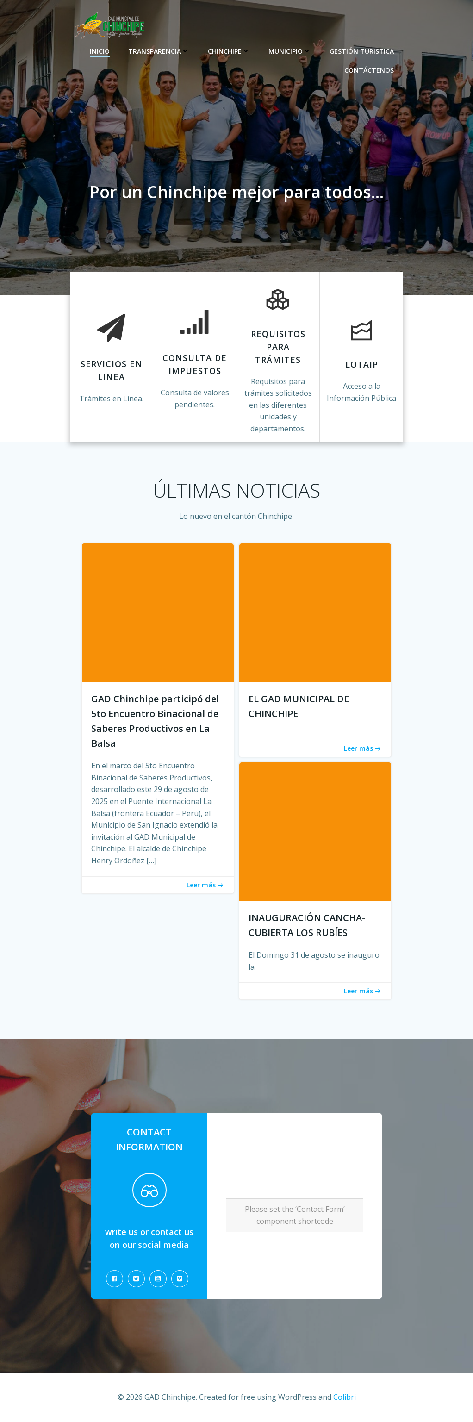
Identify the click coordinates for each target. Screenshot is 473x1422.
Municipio (289, 51)
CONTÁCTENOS (369, 70)
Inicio (100, 51)
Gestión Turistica (362, 51)
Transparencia (158, 51)
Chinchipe (229, 51)
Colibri (344, 1397)
